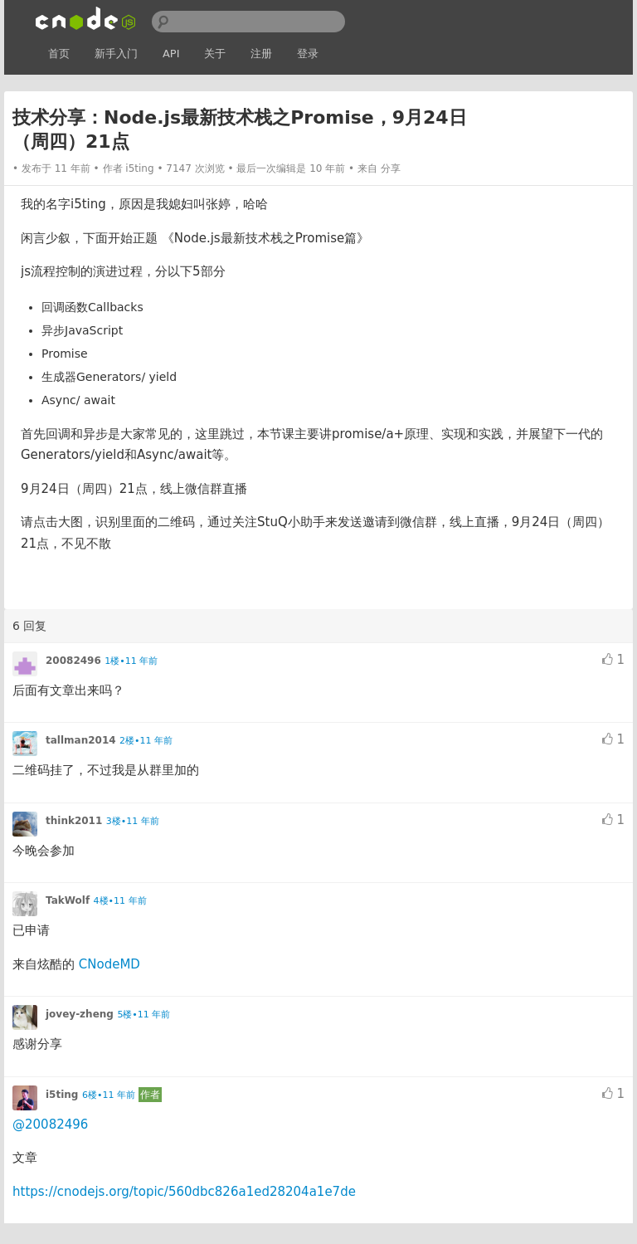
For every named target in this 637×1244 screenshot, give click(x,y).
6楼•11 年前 (108, 1095)
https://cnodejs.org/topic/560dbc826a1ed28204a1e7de (184, 1191)
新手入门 (116, 53)
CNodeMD (109, 964)
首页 (59, 53)
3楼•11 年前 (132, 821)
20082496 (73, 660)
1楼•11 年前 (131, 661)
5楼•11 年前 (143, 1014)
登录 (307, 53)
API (171, 53)
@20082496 (50, 1124)
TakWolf (68, 900)
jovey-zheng (80, 1014)
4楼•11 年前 (120, 900)
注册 (261, 53)
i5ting (139, 168)
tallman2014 (81, 740)
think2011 (74, 821)
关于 (215, 53)
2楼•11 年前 (146, 740)
